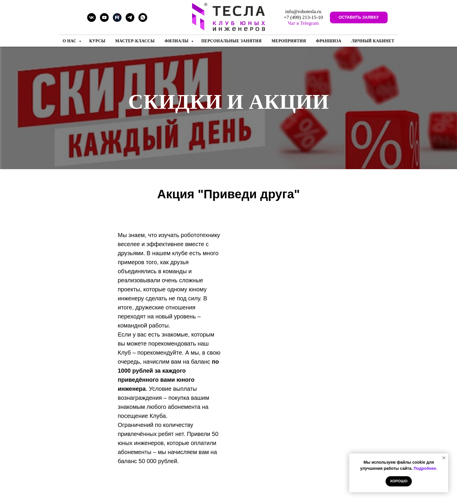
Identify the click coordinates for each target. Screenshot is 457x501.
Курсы (97, 41)
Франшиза (329, 41)
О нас (70, 41)
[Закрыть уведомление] (444, 458)
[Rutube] (117, 20)
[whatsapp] (142, 20)
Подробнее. (425, 468)
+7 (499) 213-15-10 (303, 17)
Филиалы (177, 41)
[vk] (91, 20)
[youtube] (104, 20)
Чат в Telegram (303, 23)
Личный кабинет (372, 41)
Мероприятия (289, 41)
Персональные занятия (231, 41)
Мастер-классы (135, 41)
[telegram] (130, 20)
